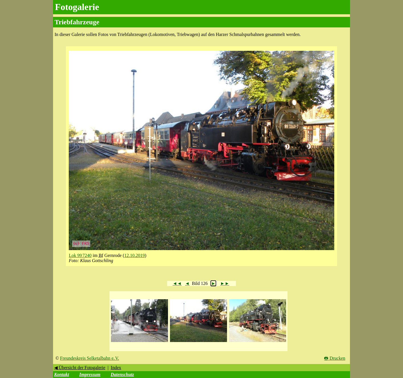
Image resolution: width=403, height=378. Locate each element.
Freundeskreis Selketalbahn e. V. (89, 358)
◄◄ (177, 283)
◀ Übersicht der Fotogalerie (80, 367)
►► (224, 283)
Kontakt (61, 374)
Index (116, 367)
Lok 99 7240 (80, 255)
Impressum (89, 374)
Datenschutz (122, 374)
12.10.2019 (134, 255)
